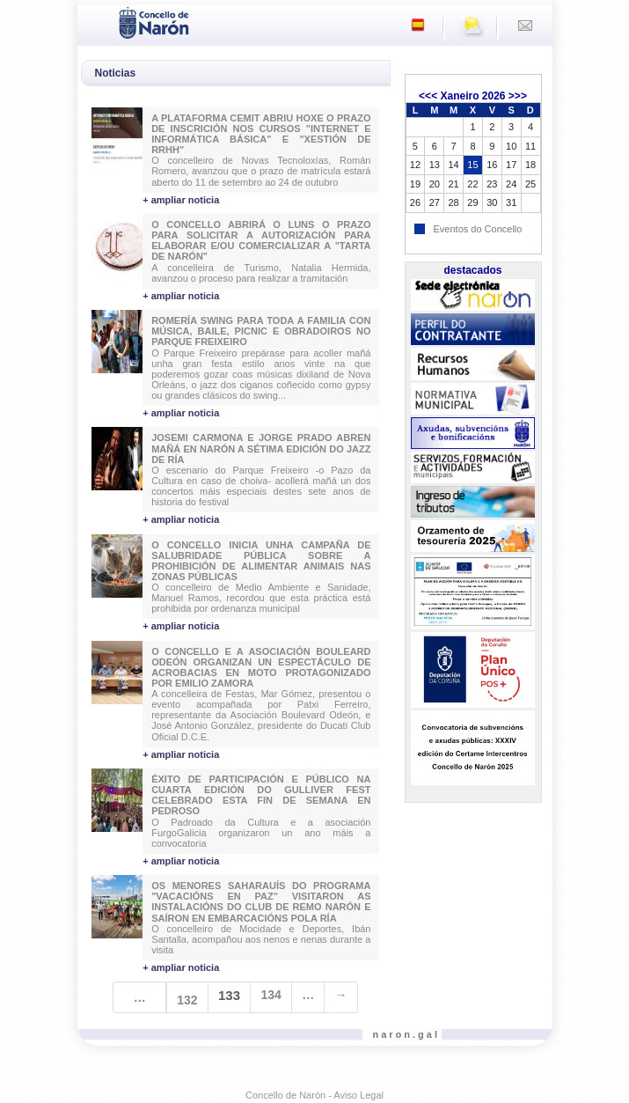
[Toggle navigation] (95, 21)
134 (270, 995)
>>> (517, 96)
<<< (428, 96)
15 (472, 164)
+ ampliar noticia (181, 200)
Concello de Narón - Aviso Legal (314, 1095)
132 (187, 1000)
